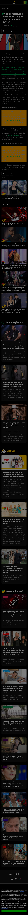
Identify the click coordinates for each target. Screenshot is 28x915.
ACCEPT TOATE (14, 911)
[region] (14, 899)
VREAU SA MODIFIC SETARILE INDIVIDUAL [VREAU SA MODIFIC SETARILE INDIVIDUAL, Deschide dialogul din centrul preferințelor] (14, 912)
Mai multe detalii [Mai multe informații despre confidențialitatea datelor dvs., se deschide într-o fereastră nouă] (22, 891)
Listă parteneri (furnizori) (4, 908)
